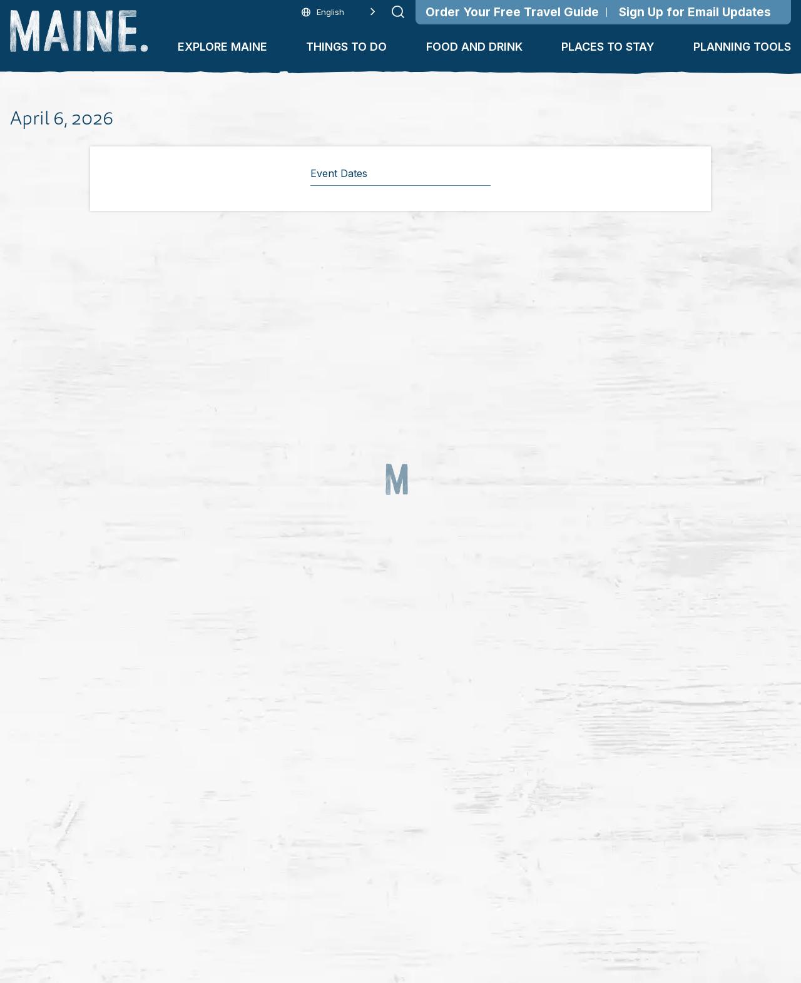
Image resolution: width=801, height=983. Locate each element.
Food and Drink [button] (474, 46)
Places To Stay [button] (608, 46)
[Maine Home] (79, 31)
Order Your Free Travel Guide (512, 12)
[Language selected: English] (338, 12)
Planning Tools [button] (742, 46)
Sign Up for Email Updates (695, 12)
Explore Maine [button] (222, 46)
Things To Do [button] (346, 46)
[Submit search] (398, 12)
